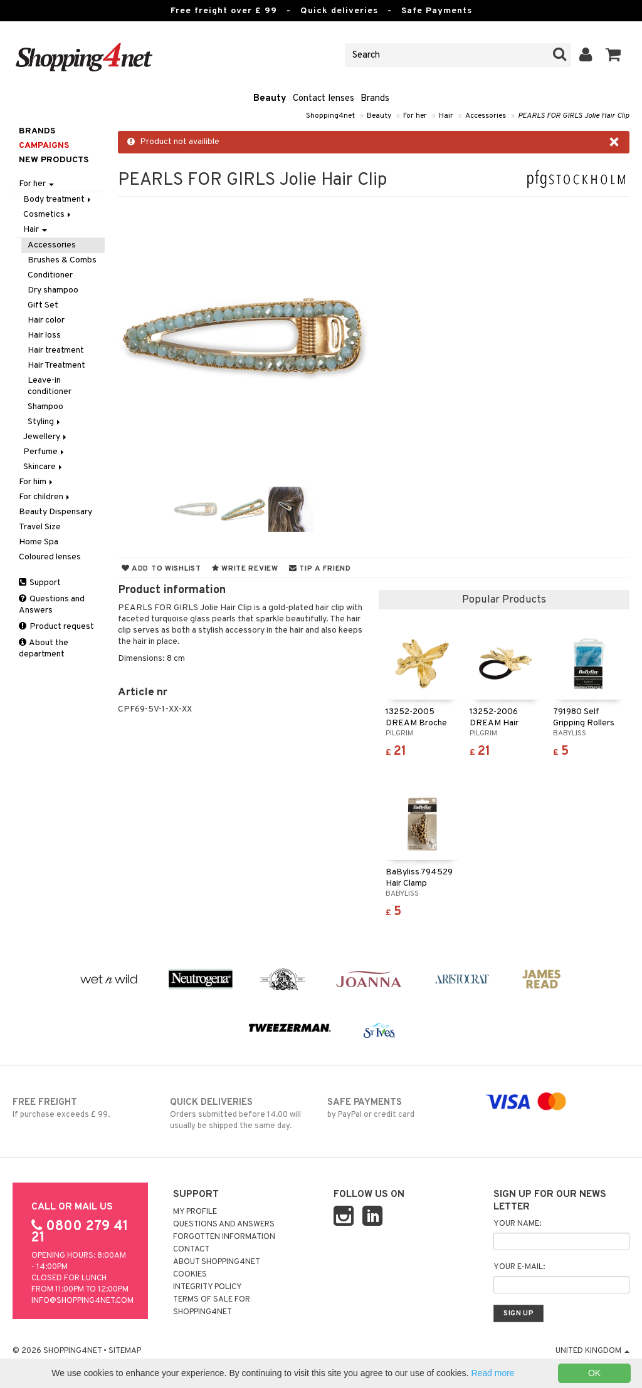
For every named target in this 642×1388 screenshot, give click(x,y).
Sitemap (124, 1351)
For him (37, 482)
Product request (56, 626)
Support (40, 582)
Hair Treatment (56, 365)
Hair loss (44, 335)
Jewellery (45, 437)
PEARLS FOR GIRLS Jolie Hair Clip (573, 116)
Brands (374, 99)
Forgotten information (224, 1237)
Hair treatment (56, 350)
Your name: (517, 1224)
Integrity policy (207, 1287)
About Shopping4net (216, 1262)
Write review (245, 569)
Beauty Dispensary (55, 512)
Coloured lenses (50, 557)
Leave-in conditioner (49, 386)
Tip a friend (320, 569)
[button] (613, 55)
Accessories (485, 116)
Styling (45, 422)
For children (45, 497)
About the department (43, 649)
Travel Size (40, 527)
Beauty (270, 99)
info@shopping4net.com (82, 1301)
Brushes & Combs (62, 260)
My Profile (195, 1212)
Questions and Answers (52, 605)
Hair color (46, 320)
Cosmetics (48, 214)
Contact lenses (323, 99)
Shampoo (45, 406)
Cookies (190, 1275)
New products (53, 160)
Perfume (44, 452)
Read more (492, 1373)
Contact (191, 1250)
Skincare (43, 467)
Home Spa (38, 542)
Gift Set (43, 305)
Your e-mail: (519, 1267)
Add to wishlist (161, 569)
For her (415, 116)
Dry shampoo (53, 290)
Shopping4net (330, 116)
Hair (446, 116)
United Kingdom (592, 1351)
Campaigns (44, 145)
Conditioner (50, 275)
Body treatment (58, 199)
